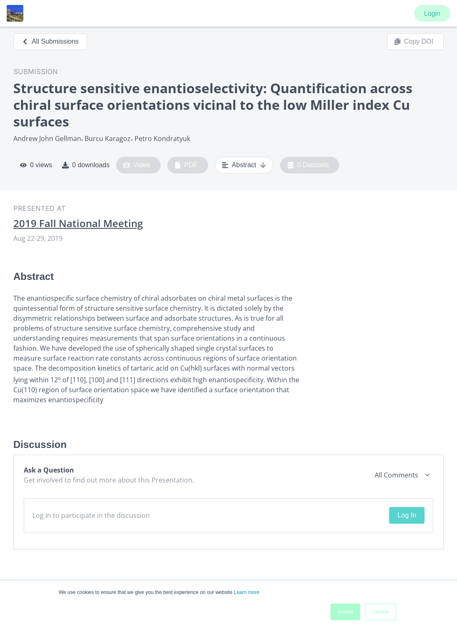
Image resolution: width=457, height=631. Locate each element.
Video (136, 165)
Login (432, 13)
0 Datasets (308, 165)
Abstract (244, 165)
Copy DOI (413, 41)
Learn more (246, 592)
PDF (186, 165)
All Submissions (50, 41)
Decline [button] (380, 612)
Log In (406, 515)
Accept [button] (345, 612)
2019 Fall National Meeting (78, 223)
